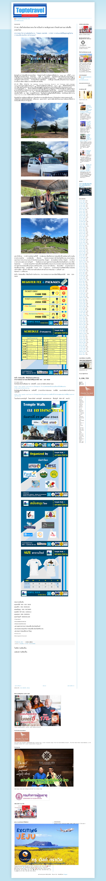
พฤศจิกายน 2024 (82, 226)
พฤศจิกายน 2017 (82, 351)
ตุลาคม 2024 (82, 227)
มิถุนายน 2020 (82, 305)
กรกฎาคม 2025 (82, 214)
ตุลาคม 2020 (82, 299)
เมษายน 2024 (82, 236)
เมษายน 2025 (82, 218)
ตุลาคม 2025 (82, 209)
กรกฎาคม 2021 (82, 285)
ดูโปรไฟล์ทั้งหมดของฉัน (19, 20)
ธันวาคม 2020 (82, 296)
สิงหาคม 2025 (82, 212)
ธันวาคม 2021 (82, 278)
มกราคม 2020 (82, 312)
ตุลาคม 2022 (82, 263)
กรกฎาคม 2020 (82, 303)
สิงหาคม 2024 (82, 230)
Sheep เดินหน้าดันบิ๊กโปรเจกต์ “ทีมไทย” (88, 152)
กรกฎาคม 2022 (82, 267)
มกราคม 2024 (82, 241)
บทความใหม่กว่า (18, 685)
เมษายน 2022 (82, 272)
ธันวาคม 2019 (82, 314)
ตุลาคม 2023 (82, 245)
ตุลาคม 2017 (82, 353)
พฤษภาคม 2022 (82, 270)
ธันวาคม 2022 (82, 260)
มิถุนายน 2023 (82, 251)
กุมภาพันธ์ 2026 (82, 203)
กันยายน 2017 (82, 354)
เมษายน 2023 (82, 254)
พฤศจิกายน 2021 (82, 279)
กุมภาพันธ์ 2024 (82, 239)
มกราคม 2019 (82, 330)
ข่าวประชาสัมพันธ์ (32, 643)
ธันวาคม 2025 (82, 206)
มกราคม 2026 (82, 205)
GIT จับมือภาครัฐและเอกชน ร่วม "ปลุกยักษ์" (88, 123)
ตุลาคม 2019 (82, 317)
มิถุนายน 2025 (82, 215)
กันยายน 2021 (82, 282)
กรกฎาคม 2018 (82, 339)
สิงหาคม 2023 (82, 248)
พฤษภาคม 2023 (82, 253)
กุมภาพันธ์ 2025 (82, 221)
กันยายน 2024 (82, 229)
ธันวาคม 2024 (82, 224)
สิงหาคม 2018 (82, 338)
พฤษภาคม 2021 (82, 288)
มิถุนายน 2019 (82, 323)
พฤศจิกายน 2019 (82, 315)
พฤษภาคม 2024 (82, 235)
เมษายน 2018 (82, 344)
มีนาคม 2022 (82, 273)
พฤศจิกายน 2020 (82, 297)
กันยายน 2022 (82, 264)
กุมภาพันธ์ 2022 (82, 275)
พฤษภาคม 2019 (82, 324)
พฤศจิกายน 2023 (82, 244)
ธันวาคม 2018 (82, 332)
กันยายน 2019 (82, 318)
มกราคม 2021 (82, 294)
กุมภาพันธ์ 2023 (82, 257)
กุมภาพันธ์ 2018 (82, 347)
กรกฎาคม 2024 (82, 232)
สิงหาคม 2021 (82, 284)
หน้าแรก (44, 685)
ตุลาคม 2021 (82, 281)
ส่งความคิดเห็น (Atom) (25, 688)
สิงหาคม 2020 (82, 302)
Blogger (65, 874)
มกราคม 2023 (82, 259)
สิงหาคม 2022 (82, 266)
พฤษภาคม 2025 (82, 217)
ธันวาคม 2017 (82, 350)
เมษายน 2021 (82, 290)
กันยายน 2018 (82, 336)
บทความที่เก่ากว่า (71, 685)
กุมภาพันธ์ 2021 (82, 293)
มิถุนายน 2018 (82, 341)
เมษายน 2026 (82, 200)
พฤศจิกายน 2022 (82, 262)
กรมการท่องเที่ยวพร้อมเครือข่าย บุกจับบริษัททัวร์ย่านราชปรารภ (85, 185)
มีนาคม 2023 (82, 256)
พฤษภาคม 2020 (82, 306)
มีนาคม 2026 (82, 202)
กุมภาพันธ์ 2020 (82, 311)
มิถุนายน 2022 (82, 269)
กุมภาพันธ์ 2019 (82, 329)
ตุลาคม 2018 (82, 335)
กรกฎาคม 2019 (82, 321)
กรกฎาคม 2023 (82, 250)
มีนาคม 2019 (82, 327)
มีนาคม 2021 (82, 291)
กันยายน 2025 (82, 211)
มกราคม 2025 (82, 223)
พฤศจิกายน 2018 (82, 333)
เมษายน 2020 (82, 308)
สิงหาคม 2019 (82, 320)
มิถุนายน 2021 (82, 287)
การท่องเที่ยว (21, 643)
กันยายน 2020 (82, 300)
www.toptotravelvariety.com (23, 18)
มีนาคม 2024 (82, 238)
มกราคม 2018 (82, 348)
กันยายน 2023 (82, 247)
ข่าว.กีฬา (26, 643)
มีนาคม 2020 (82, 309)
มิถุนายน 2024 (82, 233)
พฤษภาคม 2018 (82, 342)
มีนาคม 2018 (82, 345)
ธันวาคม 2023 (82, 242)
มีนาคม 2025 (82, 220)
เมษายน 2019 (82, 326)
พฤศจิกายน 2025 (82, 208)
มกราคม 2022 (82, 276)
